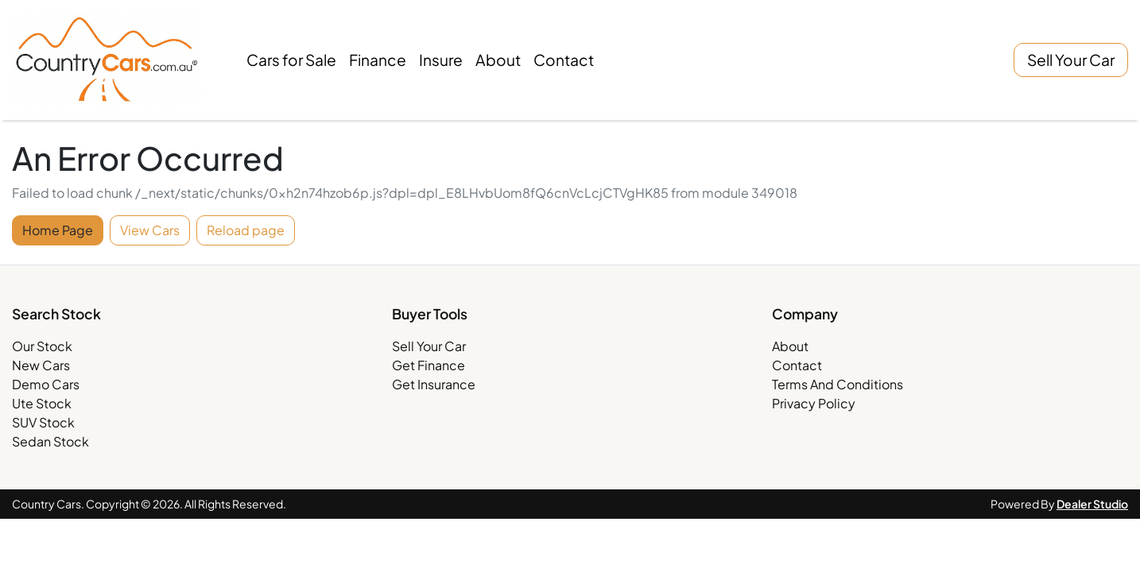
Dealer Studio (1092, 504)
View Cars (150, 230)
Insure (441, 59)
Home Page (57, 230)
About (498, 59)
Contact (563, 59)
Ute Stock (42, 403)
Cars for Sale (291, 59)
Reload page (246, 230)
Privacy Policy (813, 403)
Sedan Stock (50, 441)
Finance (377, 59)
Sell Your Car (1071, 59)
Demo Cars (45, 384)
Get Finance (428, 365)
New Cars (41, 365)
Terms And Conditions (837, 384)
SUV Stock (43, 422)
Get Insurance (433, 384)
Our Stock (42, 346)
